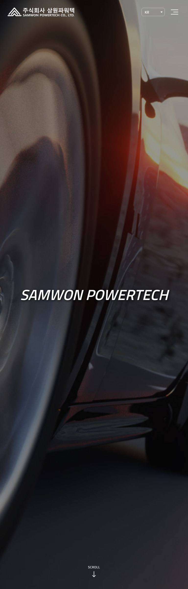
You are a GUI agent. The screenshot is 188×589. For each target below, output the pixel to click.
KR (147, 12)
